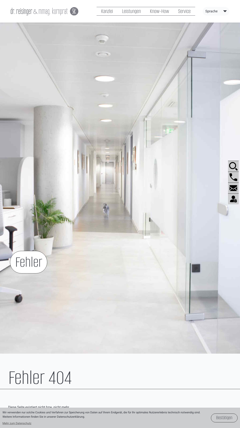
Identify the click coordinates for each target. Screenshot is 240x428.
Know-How (159, 11)
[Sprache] (216, 11)
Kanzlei (107, 11)
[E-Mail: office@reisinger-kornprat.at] (233, 188)
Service (184, 11)
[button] (233, 177)
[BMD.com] (233, 198)
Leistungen (131, 11)
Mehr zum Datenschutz (16, 423)
